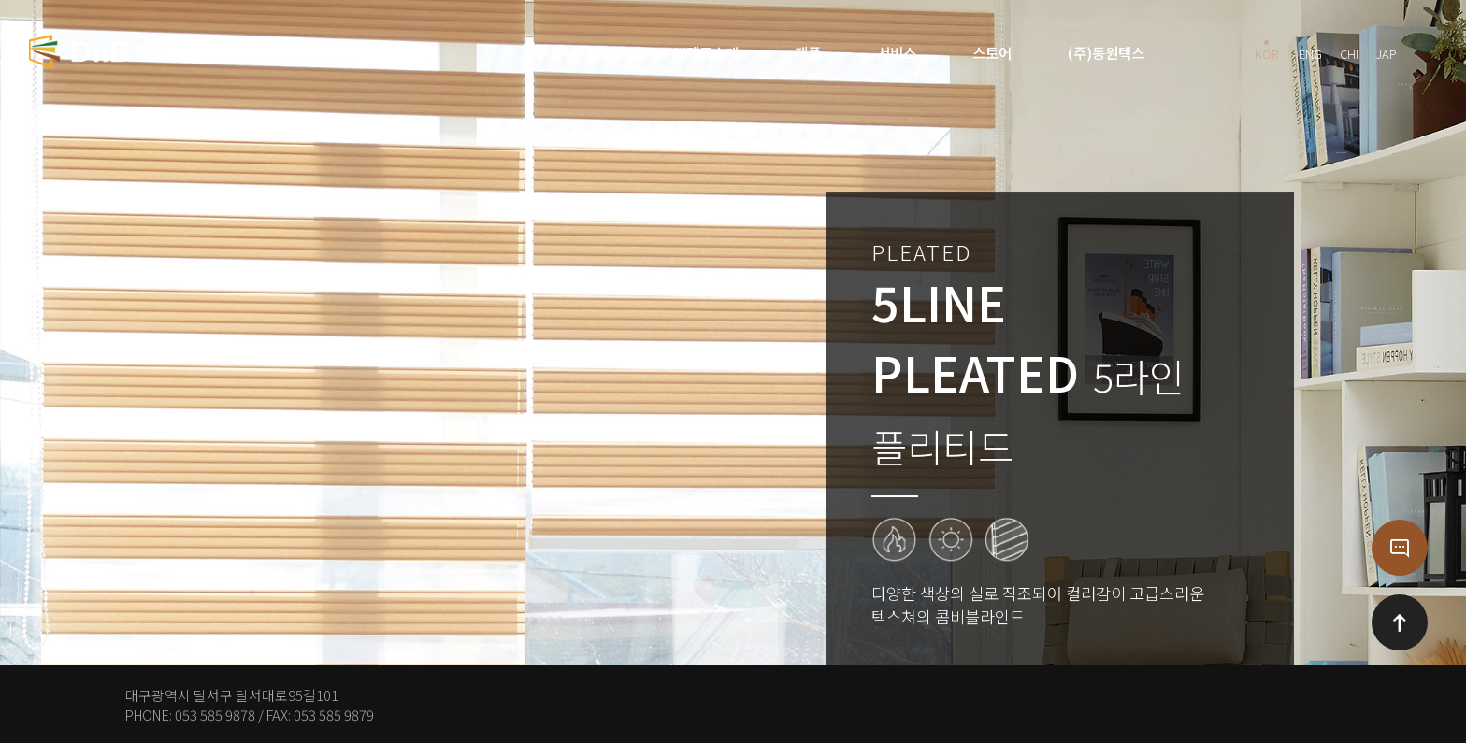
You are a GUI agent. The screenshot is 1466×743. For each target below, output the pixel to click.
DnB (602, 52)
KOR (1266, 51)
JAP (1386, 51)
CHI (1349, 51)
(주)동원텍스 (1106, 52)
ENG (1310, 51)
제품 (808, 52)
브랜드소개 (706, 52)
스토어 (992, 52)
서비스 (896, 52)
